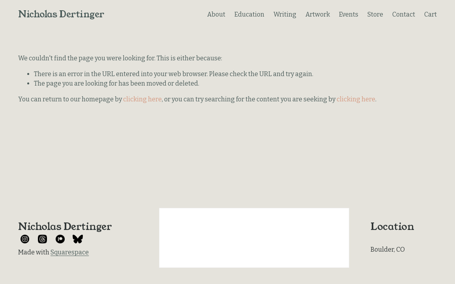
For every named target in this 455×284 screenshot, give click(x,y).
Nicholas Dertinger (61, 14)
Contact (403, 14)
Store (375, 14)
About (216, 14)
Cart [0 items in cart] (430, 14)
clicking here (142, 99)
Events (348, 14)
